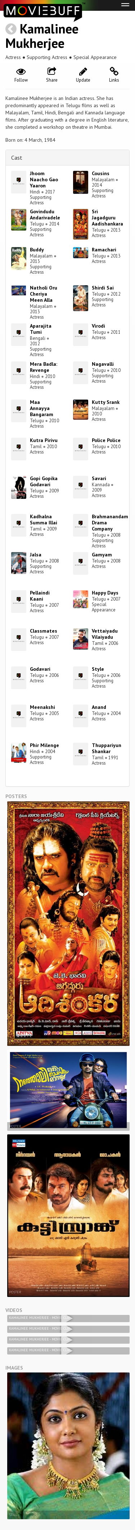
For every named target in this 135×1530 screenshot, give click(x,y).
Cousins (100, 173)
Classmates (43, 631)
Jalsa (35, 554)
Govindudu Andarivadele (45, 214)
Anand (99, 707)
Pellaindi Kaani (40, 595)
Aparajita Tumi (40, 329)
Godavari (40, 669)
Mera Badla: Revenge (43, 367)
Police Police (106, 440)
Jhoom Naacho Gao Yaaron (44, 179)
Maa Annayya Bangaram (41, 408)
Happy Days (105, 592)
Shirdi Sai (103, 287)
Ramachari (104, 249)
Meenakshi (42, 707)
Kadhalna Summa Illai (43, 519)
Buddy (37, 249)
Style (98, 669)
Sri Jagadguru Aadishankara (107, 217)
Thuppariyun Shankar (106, 748)
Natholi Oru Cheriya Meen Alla (43, 293)
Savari (99, 478)
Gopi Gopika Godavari (44, 481)
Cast (16, 157)
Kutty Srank (106, 402)
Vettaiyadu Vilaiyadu (105, 634)
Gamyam (102, 554)
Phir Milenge (44, 745)
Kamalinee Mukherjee (41, 35)
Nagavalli (103, 364)
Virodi (98, 326)
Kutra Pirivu (44, 440)
